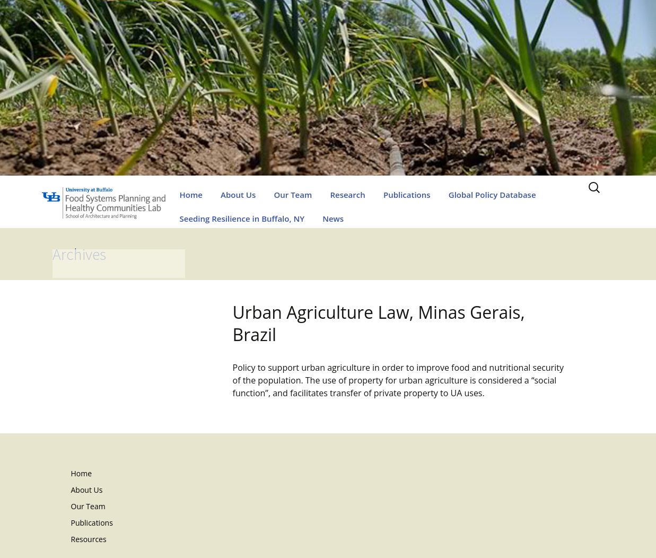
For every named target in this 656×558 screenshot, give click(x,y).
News (333, 218)
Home (191, 194)
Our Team (293, 194)
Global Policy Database (492, 194)
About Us (238, 194)
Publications (407, 194)
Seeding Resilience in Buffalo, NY (242, 218)
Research (347, 194)
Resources (89, 539)
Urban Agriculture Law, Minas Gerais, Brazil (379, 323)
